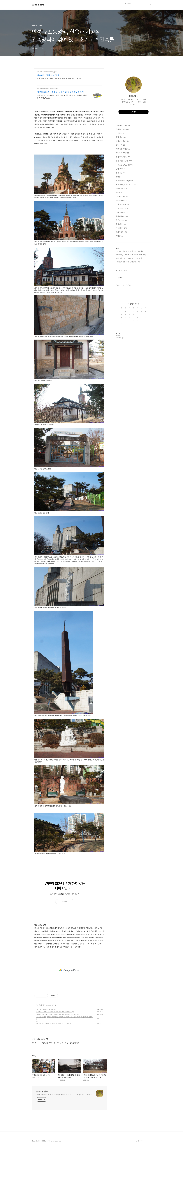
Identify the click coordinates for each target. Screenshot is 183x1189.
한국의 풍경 (121, 188)
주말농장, (118, 251)
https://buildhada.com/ (45, 72)
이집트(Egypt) (122, 196)
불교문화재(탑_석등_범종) (126, 185)
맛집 (119, 192)
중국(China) (122, 216)
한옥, (123, 251)
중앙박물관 (121, 224)
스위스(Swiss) (122, 212)
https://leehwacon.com (45, 89)
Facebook (119, 285)
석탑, (144, 255)
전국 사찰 (120, 173)
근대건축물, (133, 262)
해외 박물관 (121, 232)
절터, (140, 255)
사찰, (135, 251)
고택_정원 (121, 145)
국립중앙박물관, (120, 262)
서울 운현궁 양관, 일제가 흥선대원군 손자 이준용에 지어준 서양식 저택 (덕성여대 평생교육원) (64, 1018)
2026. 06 (133, 304)
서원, (127, 251)
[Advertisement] (69, 970)
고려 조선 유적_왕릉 (124, 165)
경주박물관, (131, 258)
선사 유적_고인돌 (123, 157)
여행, (139, 262)
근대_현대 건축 (40, 1005)
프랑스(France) (122, 208)
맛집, (131, 255)
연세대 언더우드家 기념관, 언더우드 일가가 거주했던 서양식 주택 (56, 1014)
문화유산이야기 (122, 129)
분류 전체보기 (123, 125)
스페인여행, (138, 258)
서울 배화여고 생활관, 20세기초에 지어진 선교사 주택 (52, 1023)
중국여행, (140, 251)
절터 (119, 177)
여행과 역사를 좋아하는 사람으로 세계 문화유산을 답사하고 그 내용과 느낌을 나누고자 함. (64, 1095)
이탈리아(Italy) (122, 204)
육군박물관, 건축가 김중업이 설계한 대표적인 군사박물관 (54, 1012)
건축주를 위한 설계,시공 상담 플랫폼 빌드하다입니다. (59, 78)
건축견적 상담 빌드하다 (48, 75)
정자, (125, 258)
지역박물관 (121, 228)
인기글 (125, 270)
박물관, (136, 255)
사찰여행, (126, 255)
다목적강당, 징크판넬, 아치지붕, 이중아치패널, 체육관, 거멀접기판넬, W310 (62, 96)
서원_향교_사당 (123, 149)
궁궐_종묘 (121, 137)
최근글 (118, 270)
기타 (119, 236)
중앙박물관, (119, 255)
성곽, (127, 262)
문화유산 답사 (38, 4)
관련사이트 (139, 1141)
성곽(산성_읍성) (123, 141)
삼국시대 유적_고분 (124, 161)
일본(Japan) (121, 220)
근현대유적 (120, 169)
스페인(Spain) (121, 200)
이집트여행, (119, 258)
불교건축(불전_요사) (124, 181)
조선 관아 (121, 133)
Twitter (128, 285)
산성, (131, 251)
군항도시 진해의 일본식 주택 (45, 1009)
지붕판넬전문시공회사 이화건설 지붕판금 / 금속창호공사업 (61, 92)
